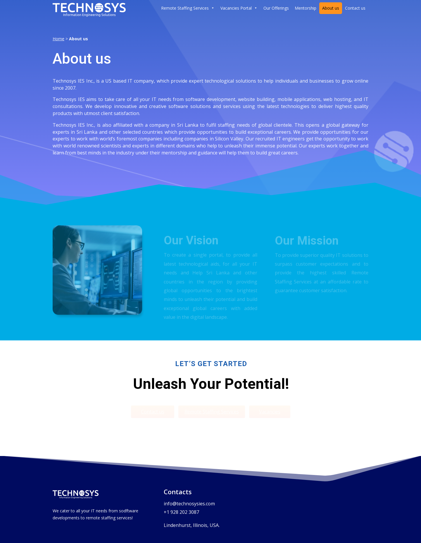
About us (330, 8)
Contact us (355, 8)
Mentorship (305, 8)
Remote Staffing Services (188, 8)
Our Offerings (276, 8)
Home (58, 38)
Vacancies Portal (239, 8)
